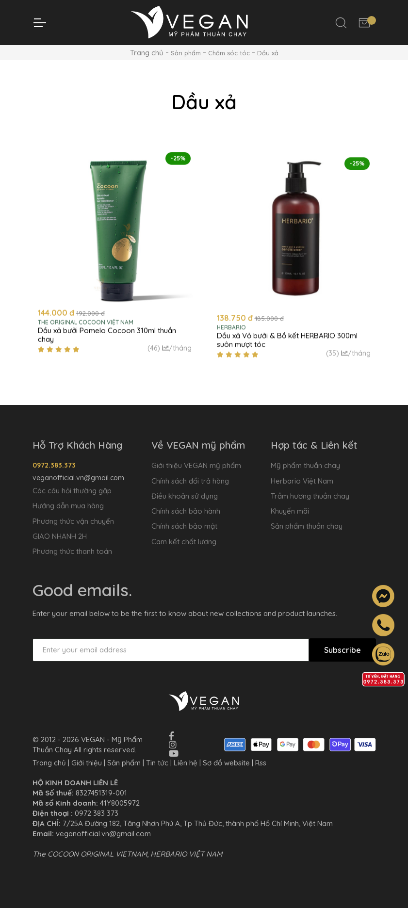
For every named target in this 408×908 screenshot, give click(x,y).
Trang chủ (146, 52)
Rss (260, 762)
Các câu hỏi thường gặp (72, 490)
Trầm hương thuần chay (310, 496)
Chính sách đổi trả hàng (190, 481)
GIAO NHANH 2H (60, 536)
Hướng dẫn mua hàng (68, 505)
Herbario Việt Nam (302, 481)
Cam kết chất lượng (183, 541)
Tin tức (157, 762)
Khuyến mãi (290, 511)
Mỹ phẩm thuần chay (305, 465)
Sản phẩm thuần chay (307, 526)
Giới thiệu (86, 762)
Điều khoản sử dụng (184, 496)
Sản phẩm (124, 762)
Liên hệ (185, 762)
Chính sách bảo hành (185, 511)
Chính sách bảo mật (184, 526)
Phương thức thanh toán (72, 551)
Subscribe (342, 650)
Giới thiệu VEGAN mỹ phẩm (196, 465)
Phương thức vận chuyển (73, 521)
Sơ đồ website (226, 762)
